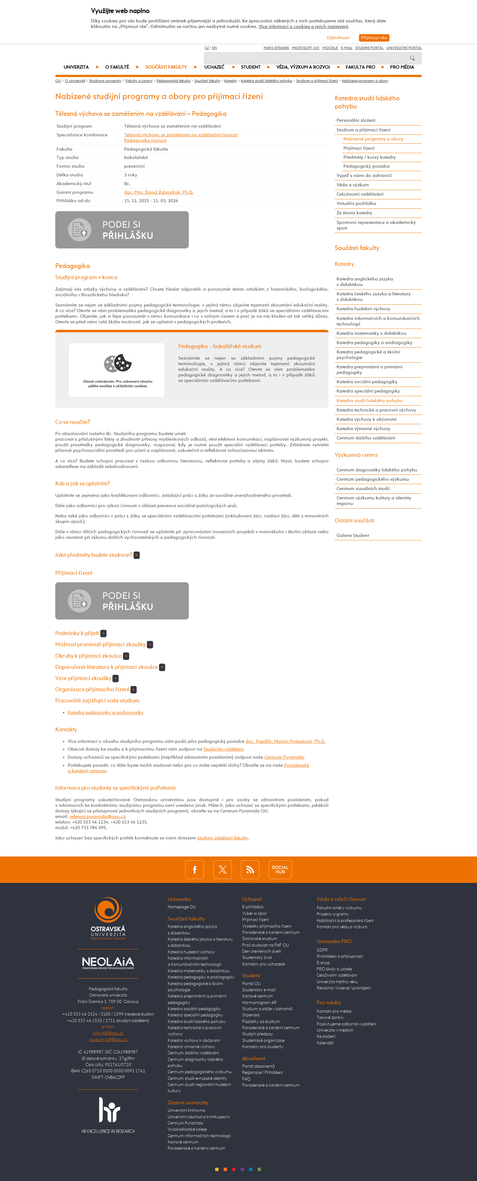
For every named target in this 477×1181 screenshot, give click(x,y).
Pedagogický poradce (366, 166)
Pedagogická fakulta (173, 81)
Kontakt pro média (334, 1011)
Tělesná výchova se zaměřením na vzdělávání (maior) (181, 135)
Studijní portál (369, 48)
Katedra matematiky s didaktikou (372, 333)
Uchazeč (219, 67)
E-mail (346, 48)
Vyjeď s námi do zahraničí (364, 175)
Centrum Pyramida (284, 757)
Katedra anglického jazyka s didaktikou (365, 282)
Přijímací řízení (359, 148)
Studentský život (257, 958)
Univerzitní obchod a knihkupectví (199, 1117)
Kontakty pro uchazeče (263, 964)
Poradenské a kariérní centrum (196, 1148)
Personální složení (356, 120)
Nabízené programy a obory (365, 81)
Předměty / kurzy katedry (369, 157)
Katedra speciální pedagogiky (368, 391)
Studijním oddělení (223, 749)
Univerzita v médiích (335, 1030)
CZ (207, 48)
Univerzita (81, 67)
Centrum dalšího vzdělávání (366, 438)
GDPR (322, 950)
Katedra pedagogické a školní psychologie (368, 355)
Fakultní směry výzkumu (339, 908)
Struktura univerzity (105, 81)
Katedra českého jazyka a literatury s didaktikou (374, 297)
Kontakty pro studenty (263, 1047)
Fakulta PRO (365, 67)
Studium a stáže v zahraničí (267, 1009)
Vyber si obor (254, 913)
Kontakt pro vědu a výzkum (342, 927)
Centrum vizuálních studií (363, 488)
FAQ (246, 1079)
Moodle (330, 48)
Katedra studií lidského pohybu (266, 81)
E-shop (323, 963)
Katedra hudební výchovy (363, 309)
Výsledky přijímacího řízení (266, 926)
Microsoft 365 (306, 48)
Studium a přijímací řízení (317, 81)
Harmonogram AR (259, 1003)
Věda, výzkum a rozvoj (307, 67)
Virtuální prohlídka (356, 203)
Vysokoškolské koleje (187, 1129)
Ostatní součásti (354, 521)
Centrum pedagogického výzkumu (373, 479)
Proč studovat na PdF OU (265, 945)
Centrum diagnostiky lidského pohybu (377, 470)
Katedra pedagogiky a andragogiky (105, 712)
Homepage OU (182, 907)
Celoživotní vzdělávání (360, 194)
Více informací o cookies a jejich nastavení (303, 26)
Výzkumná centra (356, 455)
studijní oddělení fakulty (222, 838)
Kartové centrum (183, 1142)
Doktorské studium (259, 939)
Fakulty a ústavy (138, 81)
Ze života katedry (354, 213)
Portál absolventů (258, 1066)
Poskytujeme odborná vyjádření (346, 1024)
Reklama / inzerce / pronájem (344, 988)
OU (58, 81)
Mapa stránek (276, 48)
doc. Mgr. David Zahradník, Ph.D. (159, 192)
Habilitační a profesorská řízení (345, 921)
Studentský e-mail (258, 990)
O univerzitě (75, 81)
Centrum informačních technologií (199, 1136)
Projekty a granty (333, 914)
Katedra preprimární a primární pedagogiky (369, 370)
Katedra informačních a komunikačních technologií (378, 321)
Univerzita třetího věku (337, 982)
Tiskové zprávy (330, 1017)
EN (214, 48)
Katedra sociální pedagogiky (367, 381)
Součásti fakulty (171, 67)
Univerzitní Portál (404, 48)
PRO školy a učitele (334, 969)
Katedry (230, 81)
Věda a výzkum (353, 185)
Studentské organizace (263, 1040)
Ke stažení (326, 1036)
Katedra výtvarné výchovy (363, 428)
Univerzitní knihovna (186, 1110)
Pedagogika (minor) (145, 140)
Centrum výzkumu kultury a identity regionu (374, 501)
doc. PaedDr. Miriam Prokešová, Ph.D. (285, 741)
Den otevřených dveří (261, 951)
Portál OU (251, 984)
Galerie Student (353, 535)
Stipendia (251, 1015)
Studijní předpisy (257, 1034)
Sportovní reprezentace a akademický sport (376, 225)
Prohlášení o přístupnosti (340, 956)
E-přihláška (252, 907)
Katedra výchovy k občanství (367, 419)
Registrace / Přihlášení (262, 1072)
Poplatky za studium (261, 1022)
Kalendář (325, 1043)
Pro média (402, 67)
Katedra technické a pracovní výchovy (376, 410)
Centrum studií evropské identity (197, 1078)
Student (255, 67)
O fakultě (122, 67)
